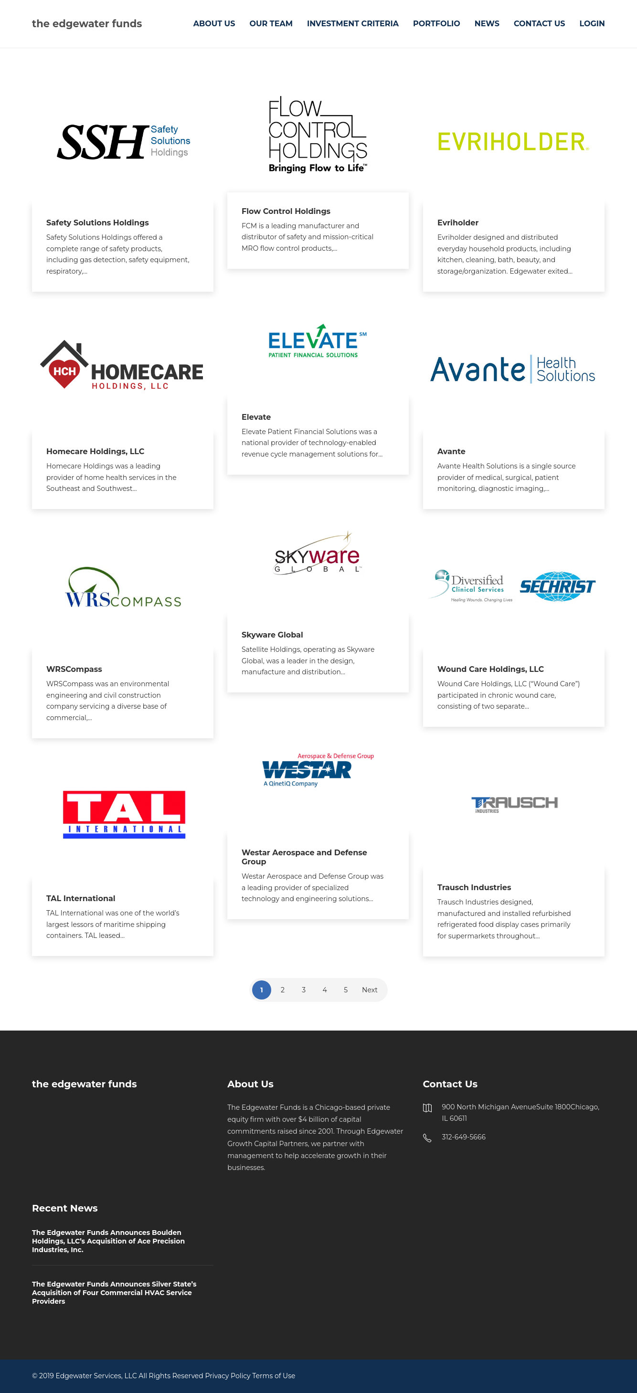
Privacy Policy (227, 1376)
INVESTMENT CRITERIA (353, 23)
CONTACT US (539, 23)
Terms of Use (273, 1376)
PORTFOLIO (436, 23)
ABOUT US (214, 23)
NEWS (487, 23)
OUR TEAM (271, 23)
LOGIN (592, 23)
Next (370, 990)
